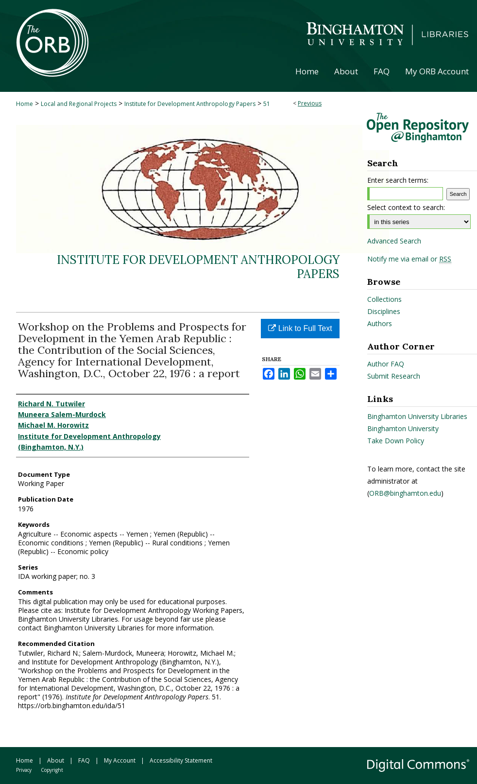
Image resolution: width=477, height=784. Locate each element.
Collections (384, 299)
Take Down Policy (395, 440)
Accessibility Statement (181, 760)
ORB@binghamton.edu (405, 493)
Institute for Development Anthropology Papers (190, 104)
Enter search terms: (397, 180)
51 (266, 104)
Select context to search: (406, 207)
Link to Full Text (300, 328)
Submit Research (393, 376)
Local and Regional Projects (79, 104)
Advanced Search (394, 240)
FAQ (84, 760)
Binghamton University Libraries (417, 416)
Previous (310, 103)
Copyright (52, 770)
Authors (379, 323)
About (55, 760)
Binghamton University (403, 428)
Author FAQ (385, 363)
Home (24, 104)
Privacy (24, 770)
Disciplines (383, 311)
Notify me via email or (409, 259)
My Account (120, 760)
